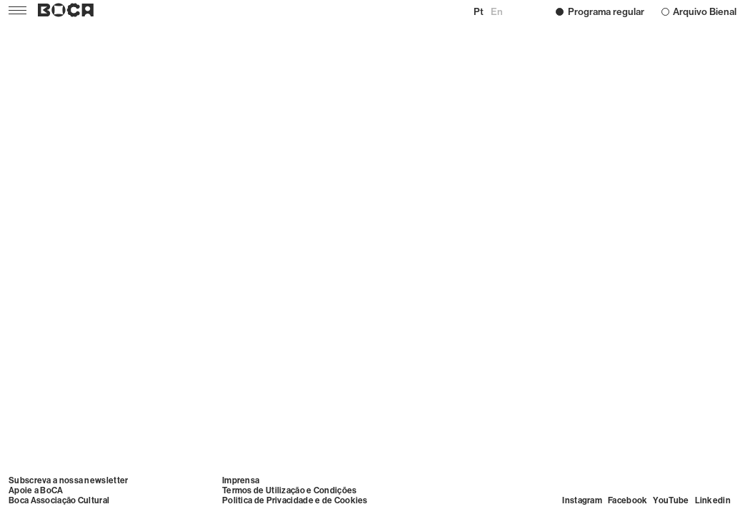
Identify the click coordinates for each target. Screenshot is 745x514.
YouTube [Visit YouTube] (671, 500)
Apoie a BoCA (36, 490)
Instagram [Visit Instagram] (582, 500)
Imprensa (240, 480)
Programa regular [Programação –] (600, 11)
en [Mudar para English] (497, 11)
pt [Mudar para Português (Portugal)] (479, 11)
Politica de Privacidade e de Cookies (295, 500)
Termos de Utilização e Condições (289, 490)
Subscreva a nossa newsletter (68, 480)
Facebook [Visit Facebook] (627, 500)
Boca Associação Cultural (59, 500)
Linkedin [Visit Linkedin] (713, 500)
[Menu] (16, 10)
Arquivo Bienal (698, 11)
